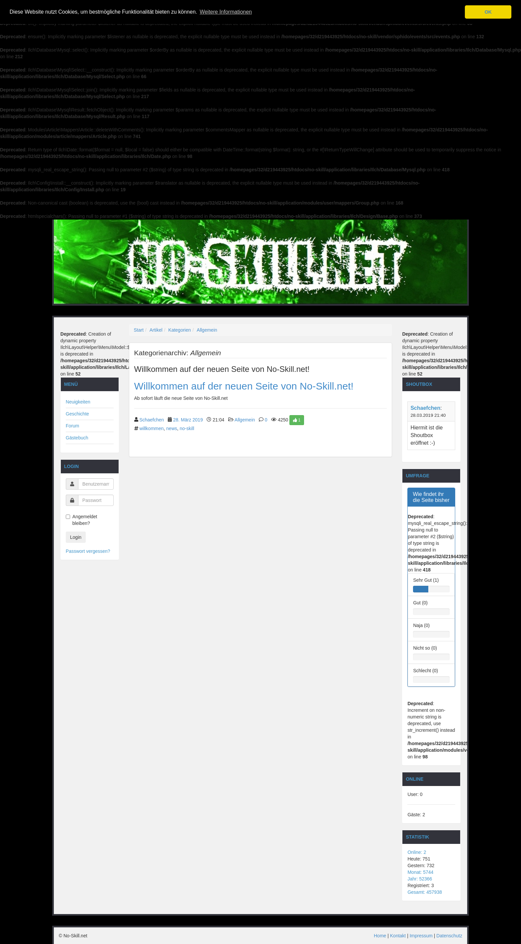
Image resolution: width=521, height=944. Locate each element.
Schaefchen (151, 419)
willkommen (151, 428)
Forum (72, 425)
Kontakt (398, 935)
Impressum (421, 935)
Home (380, 935)
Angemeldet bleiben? (81, 520)
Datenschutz (449, 935)
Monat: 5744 (420, 872)
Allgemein (207, 330)
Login (75, 537)
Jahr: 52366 (419, 878)
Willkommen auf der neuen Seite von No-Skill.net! (244, 386)
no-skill (187, 428)
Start (139, 330)
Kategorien (179, 330)
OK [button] (488, 12)
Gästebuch (77, 437)
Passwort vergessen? (88, 551)
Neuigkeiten (78, 401)
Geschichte (77, 413)
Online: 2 (416, 852)
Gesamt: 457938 (424, 892)
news (171, 428)
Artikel (156, 330)
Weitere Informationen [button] (226, 12)
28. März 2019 (188, 419)
